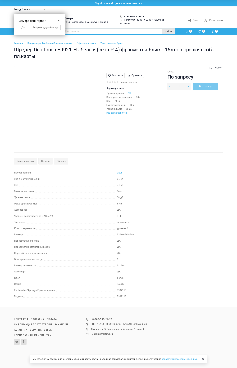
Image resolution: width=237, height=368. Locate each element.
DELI (130, 93)
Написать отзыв (128, 82)
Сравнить (135, 75)
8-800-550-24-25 (132, 16)
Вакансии (61, 324)
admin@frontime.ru (102, 334)
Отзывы (45, 161)
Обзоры (61, 161)
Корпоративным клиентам (33, 335)
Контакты (21, 319)
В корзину (205, 86)
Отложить (115, 75)
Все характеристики (117, 112)
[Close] (203, 359)
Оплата (52, 319)
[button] (177, 9)
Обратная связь (41, 330)
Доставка (37, 319)
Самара (26, 9)
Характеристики (25, 161)
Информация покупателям (33, 324)
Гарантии (20, 330)
